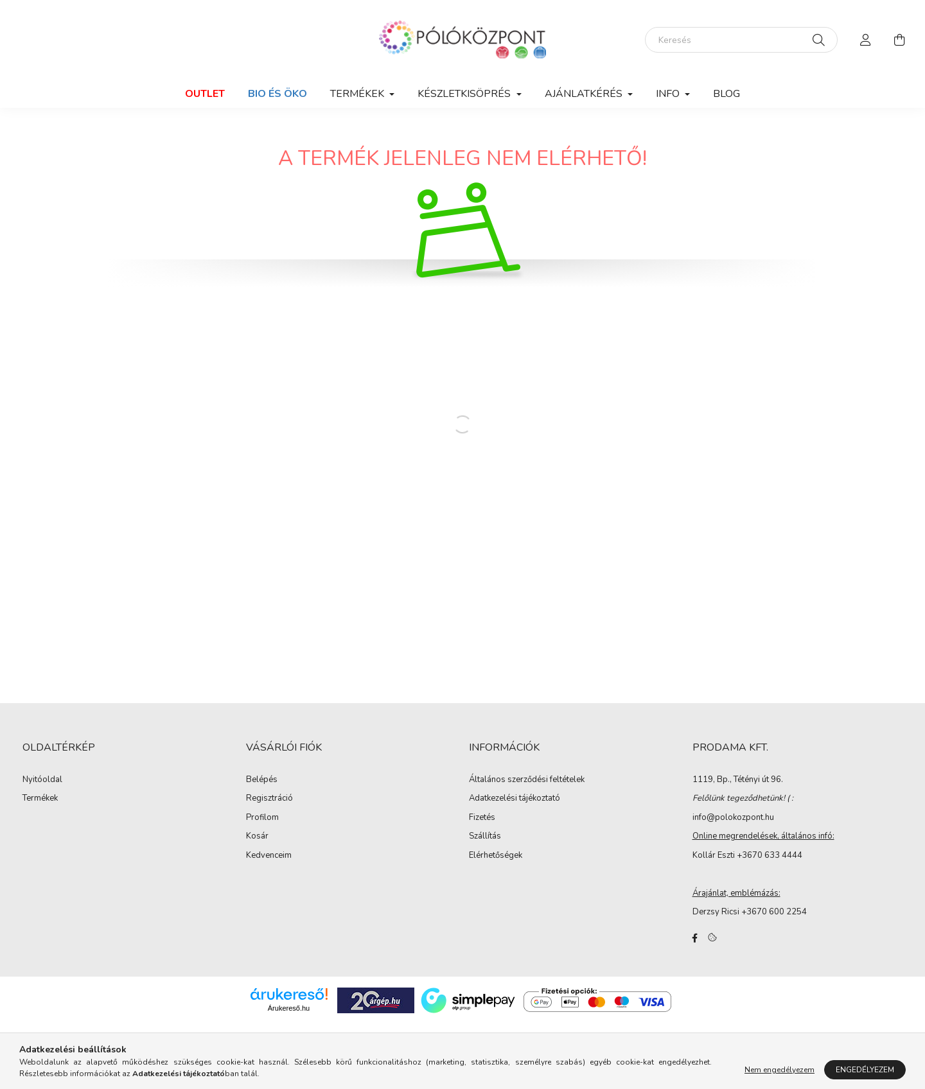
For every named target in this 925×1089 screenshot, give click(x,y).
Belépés (262, 780)
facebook (695, 938)
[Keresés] (741, 40)
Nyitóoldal (42, 780)
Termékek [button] (358, 94)
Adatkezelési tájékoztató (514, 799)
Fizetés (482, 818)
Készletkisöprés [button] (465, 94)
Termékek (40, 799)
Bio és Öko (277, 94)
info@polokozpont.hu (733, 817)
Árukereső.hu (289, 1008)
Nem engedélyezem (779, 1070)
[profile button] (866, 40)
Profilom (262, 818)
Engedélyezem (865, 1070)
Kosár (257, 837)
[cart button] (899, 40)
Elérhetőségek (495, 856)
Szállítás (485, 837)
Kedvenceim (269, 856)
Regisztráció (269, 799)
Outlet (205, 94)
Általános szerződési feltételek (527, 780)
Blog (726, 94)
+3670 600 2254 (774, 912)
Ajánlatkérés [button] (585, 94)
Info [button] (669, 94)
